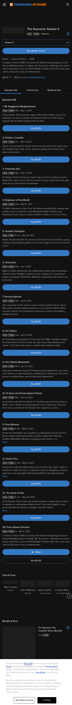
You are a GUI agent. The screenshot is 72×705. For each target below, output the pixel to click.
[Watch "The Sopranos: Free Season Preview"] (36, 552)
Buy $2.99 (36, 128)
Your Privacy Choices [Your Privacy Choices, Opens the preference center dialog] (24, 700)
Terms (8, 666)
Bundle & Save (54, 90)
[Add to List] (68, 33)
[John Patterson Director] (28, 596)
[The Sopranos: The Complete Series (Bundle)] (54, 629)
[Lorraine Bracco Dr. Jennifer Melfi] (63, 596)
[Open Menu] (4, 4)
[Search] (68, 5)
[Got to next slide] (69, 596)
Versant (28, 663)
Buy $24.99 (41, 51)
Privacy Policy (52, 666)
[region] (36, 682)
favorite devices (36, 77)
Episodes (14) (11, 90)
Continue (47, 700)
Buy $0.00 (36, 560)
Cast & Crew (32, 90)
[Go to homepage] (28, 5)
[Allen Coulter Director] (10, 596)
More (5, 442)
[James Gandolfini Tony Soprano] (45, 596)
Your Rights (40, 672)
